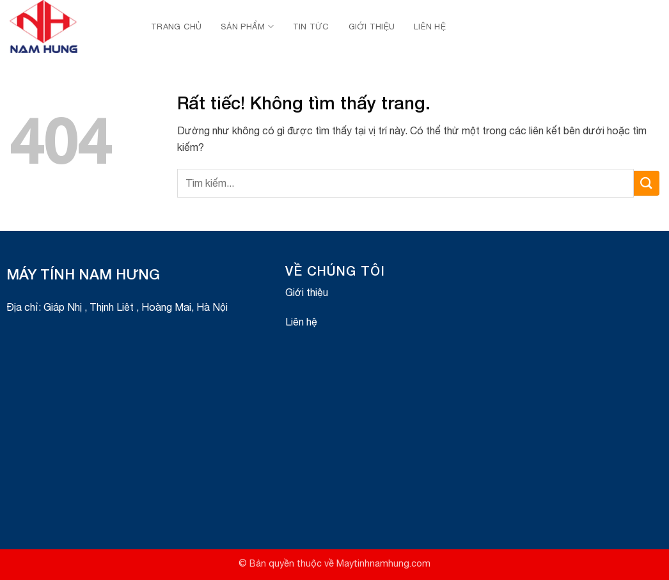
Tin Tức (311, 26)
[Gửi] (646, 183)
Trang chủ (176, 26)
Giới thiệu (372, 26)
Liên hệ (430, 26)
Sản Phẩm (247, 26)
